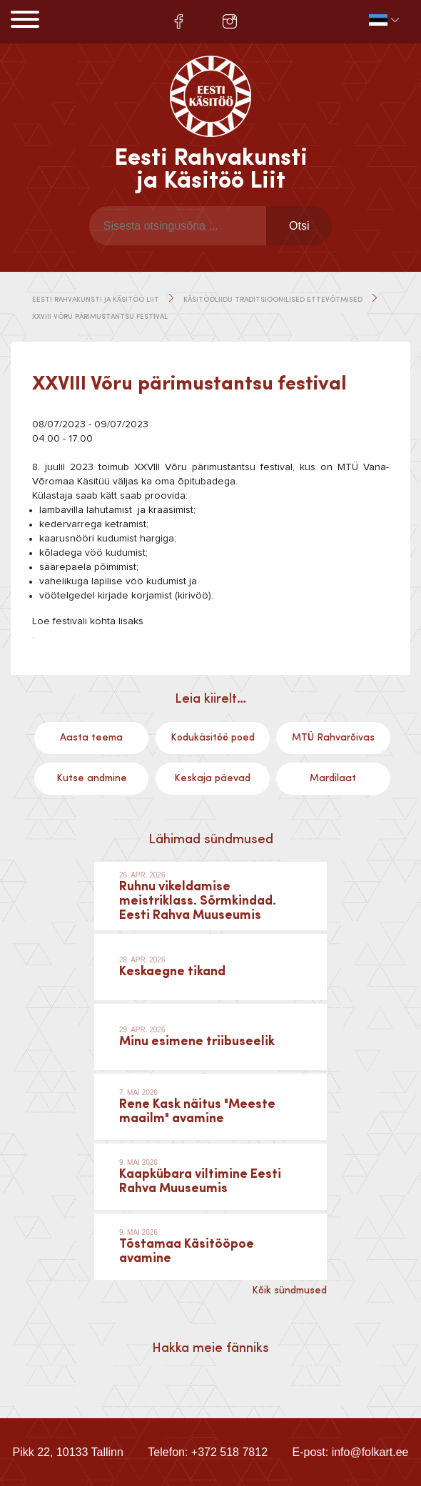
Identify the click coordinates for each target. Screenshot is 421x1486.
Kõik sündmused (289, 1291)
